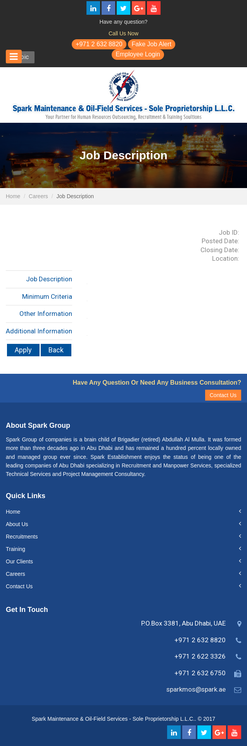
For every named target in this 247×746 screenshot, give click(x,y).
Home (13, 196)
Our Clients (19, 561)
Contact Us (223, 395)
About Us (17, 524)
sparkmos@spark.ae (196, 689)
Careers (38, 196)
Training (15, 549)
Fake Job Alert (151, 44)
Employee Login (138, 54)
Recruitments (22, 536)
